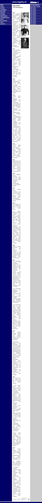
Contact (2, 23)
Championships (4, 17)
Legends (2, 14)
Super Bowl (3, 16)
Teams (2, 6)
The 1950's (33, 12)
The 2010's (33, 22)
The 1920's (33, 8)
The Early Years (35, 6)
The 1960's (33, 14)
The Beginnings (34, 5)
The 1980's (33, 17)
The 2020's (33, 23)
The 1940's (33, 11)
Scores (2, 8)
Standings (3, 9)
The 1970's (33, 16)
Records (3, 11)
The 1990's (33, 19)
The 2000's (33, 20)
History (2, 12)
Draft (2, 19)
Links (1, 22)
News (1, 5)
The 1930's (33, 9)
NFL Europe (3, 20)
